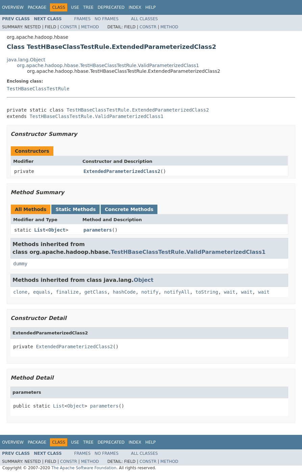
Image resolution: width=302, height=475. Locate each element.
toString (207, 292)
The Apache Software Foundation (84, 468)
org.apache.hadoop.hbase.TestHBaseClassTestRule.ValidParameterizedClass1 (108, 65)
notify (149, 292)
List (40, 230)
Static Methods (75, 209)
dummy (20, 263)
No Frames (107, 19)
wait (229, 292)
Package (37, 7)
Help (150, 7)
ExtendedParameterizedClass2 (121, 171)
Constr (68, 27)
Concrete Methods (129, 209)
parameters (97, 230)
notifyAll (177, 292)
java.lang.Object (26, 59)
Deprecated (111, 7)
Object (57, 230)
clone (20, 292)
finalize (67, 292)
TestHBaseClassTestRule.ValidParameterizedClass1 (96, 116)
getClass (95, 292)
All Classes (144, 19)
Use (75, 7)
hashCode (124, 292)
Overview (13, 7)
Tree (88, 7)
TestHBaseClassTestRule (38, 88)
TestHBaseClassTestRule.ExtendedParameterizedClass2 (138, 110)
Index (135, 7)
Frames (82, 19)
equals (41, 292)
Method (90, 27)
